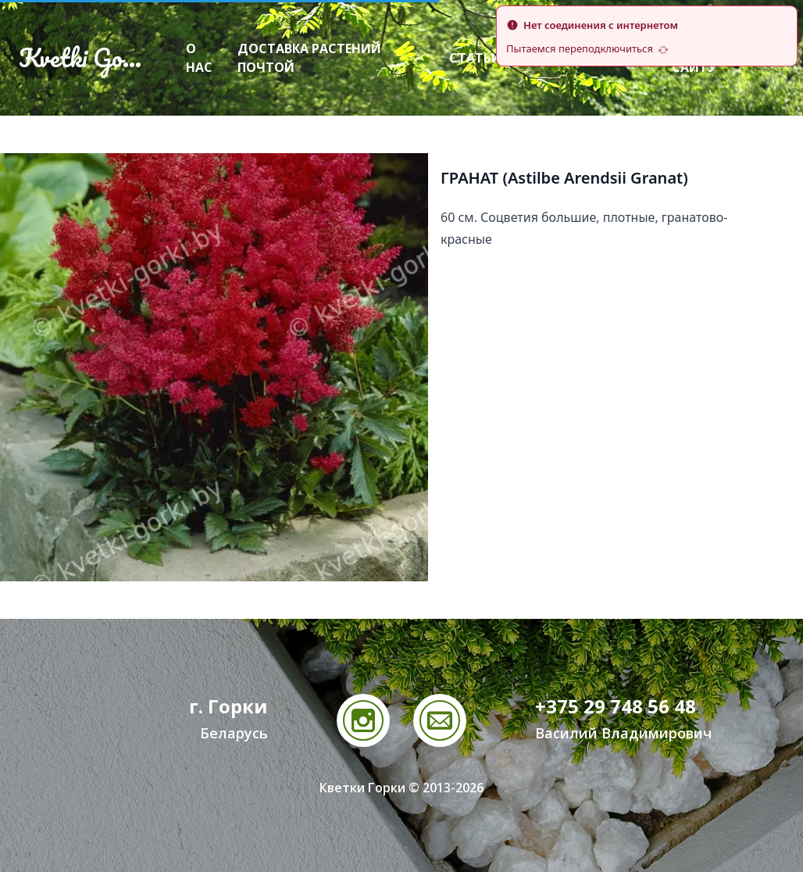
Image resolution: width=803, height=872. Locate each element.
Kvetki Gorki (84, 58)
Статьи (475, 57)
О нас (199, 58)
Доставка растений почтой (309, 58)
